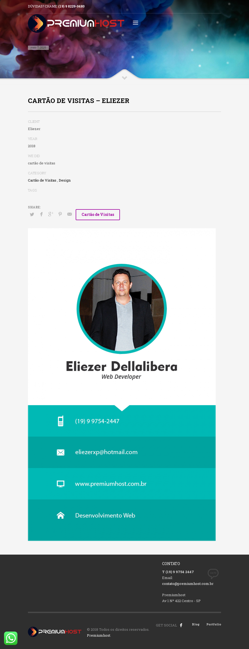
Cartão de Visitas (42, 180)
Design (65, 180)
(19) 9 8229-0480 (71, 6)
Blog (196, 624)
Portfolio (213, 624)
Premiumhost (98, 635)
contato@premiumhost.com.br (188, 583)
